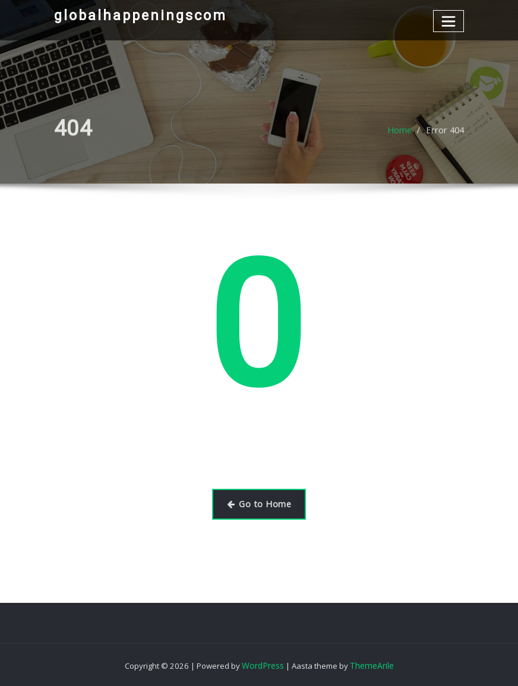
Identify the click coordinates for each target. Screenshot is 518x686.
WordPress (264, 664)
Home (402, 140)
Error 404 (446, 140)
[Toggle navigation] (449, 20)
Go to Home (259, 502)
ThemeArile (370, 664)
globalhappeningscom (138, 15)
